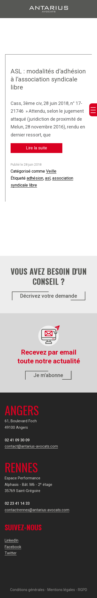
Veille (51, 171)
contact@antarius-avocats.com (31, 446)
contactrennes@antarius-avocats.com (37, 510)
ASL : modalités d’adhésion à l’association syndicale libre (48, 79)
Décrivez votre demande (48, 296)
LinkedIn (11, 540)
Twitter (11, 553)
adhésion (35, 178)
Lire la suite (36, 147)
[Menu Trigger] (93, 109)
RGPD (82, 590)
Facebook (13, 547)
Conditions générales (27, 590)
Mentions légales (61, 590)
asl (47, 178)
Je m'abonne (48, 375)
